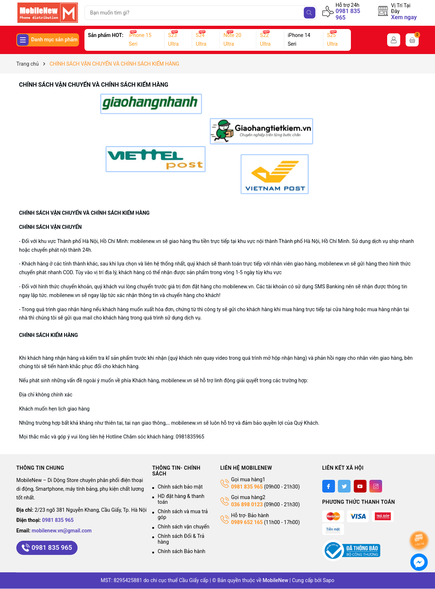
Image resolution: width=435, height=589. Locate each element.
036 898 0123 (247, 504)
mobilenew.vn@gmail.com (61, 531)
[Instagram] (375, 486)
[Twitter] (344, 486)
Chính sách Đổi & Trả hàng (181, 539)
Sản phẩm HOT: (106, 35)
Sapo (328, 580)
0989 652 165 (247, 522)
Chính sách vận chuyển (184, 527)
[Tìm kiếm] (309, 12)
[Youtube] (360, 486)
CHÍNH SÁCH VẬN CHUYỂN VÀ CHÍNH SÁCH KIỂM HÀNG (94, 84)
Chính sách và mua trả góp (183, 514)
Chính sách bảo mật (180, 487)
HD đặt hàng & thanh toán (181, 499)
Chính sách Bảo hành (181, 551)
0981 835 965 (348, 14)
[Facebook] (328, 486)
